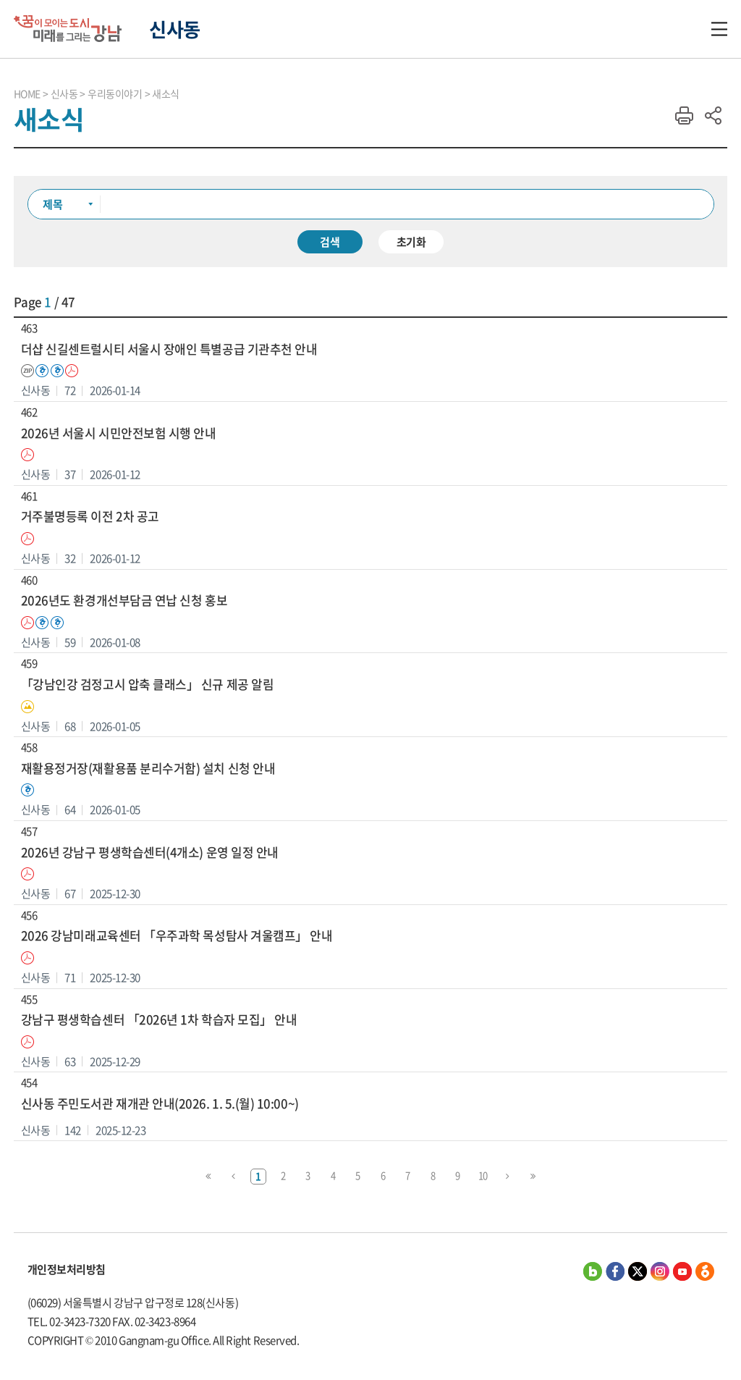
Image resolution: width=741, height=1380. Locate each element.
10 (483, 1175)
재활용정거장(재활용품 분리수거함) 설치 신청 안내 (148, 768)
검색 (330, 242)
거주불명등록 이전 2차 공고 (90, 516)
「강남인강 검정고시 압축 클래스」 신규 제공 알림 (147, 684)
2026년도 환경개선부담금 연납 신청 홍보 (124, 600)
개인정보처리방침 (66, 1269)
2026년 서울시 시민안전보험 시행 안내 (118, 433)
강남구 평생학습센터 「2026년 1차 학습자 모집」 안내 (159, 1019)
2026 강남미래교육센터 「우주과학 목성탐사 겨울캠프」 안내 (177, 935)
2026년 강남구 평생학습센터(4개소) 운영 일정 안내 (150, 852)
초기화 (411, 242)
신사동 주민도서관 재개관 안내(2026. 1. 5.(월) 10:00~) (160, 1103)
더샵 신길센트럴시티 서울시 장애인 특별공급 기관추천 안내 (169, 349)
